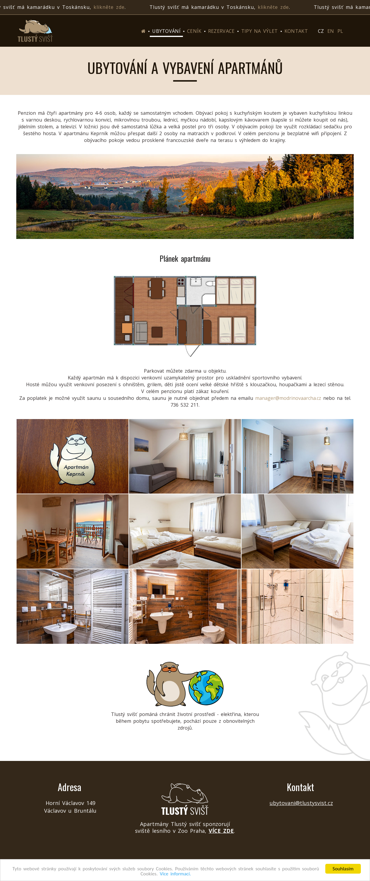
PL (340, 31)
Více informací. (175, 874)
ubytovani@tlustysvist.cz (301, 802)
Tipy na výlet (259, 31)
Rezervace (221, 31)
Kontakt (296, 31)
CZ (321, 31)
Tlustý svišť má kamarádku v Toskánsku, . (222, 7)
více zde (221, 830)
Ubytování (166, 31)
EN (330, 31)
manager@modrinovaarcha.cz (288, 398)
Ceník (194, 31)
